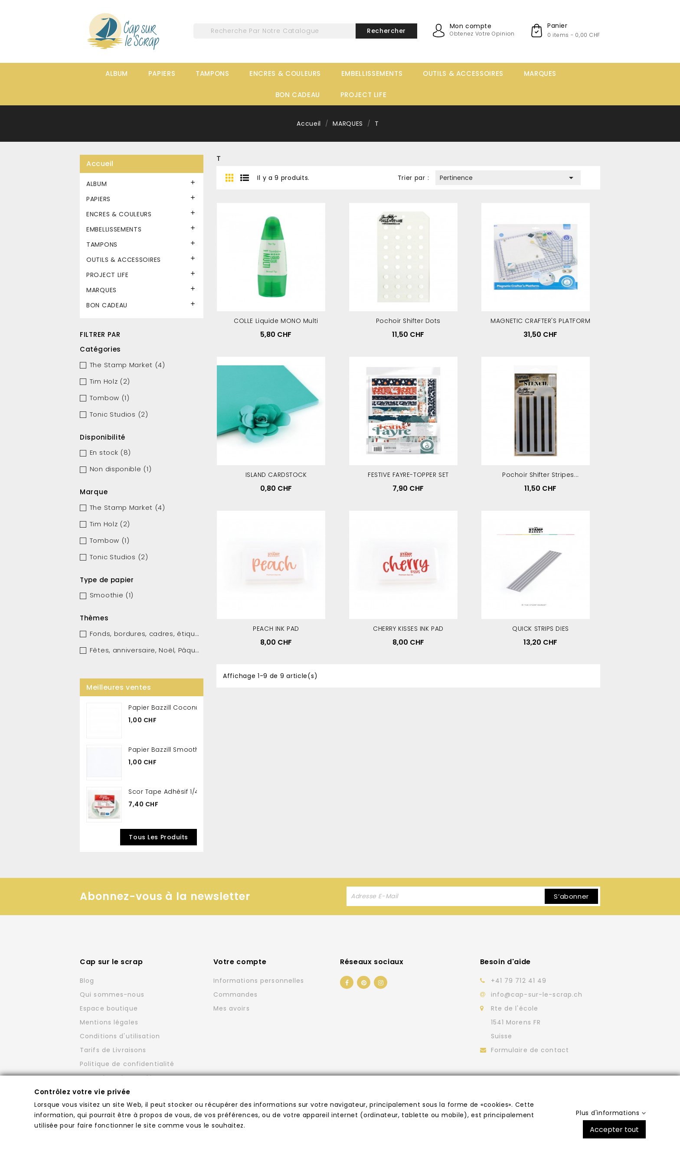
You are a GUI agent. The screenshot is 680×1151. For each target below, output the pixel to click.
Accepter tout (614, 1129)
